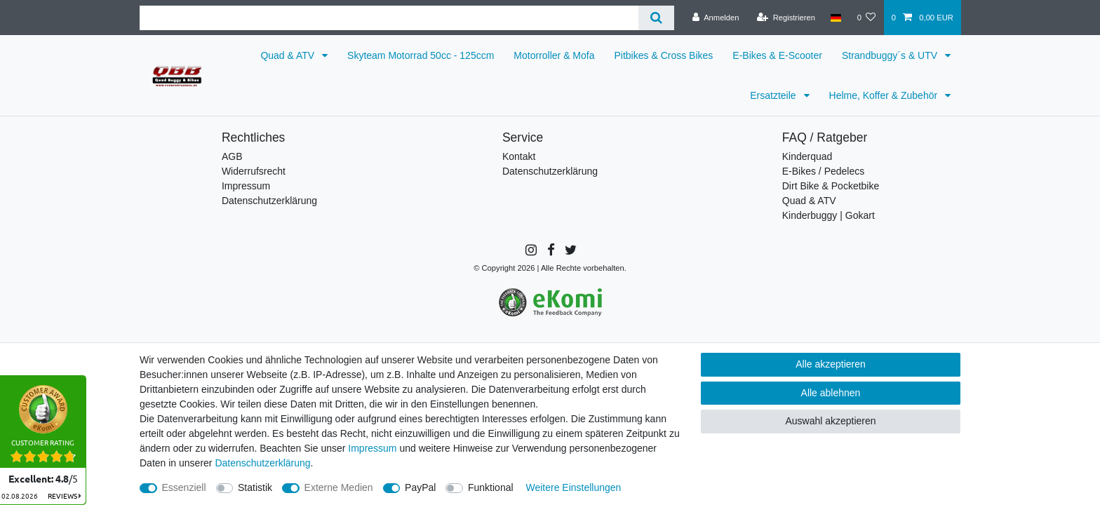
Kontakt (518, 156)
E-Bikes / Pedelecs (823, 171)
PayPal (420, 487)
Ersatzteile (774, 95)
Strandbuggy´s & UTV (891, 55)
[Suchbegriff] (389, 18)
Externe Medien (338, 487)
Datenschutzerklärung (269, 200)
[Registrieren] (786, 17)
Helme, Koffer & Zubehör (884, 95)
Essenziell (184, 487)
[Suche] (656, 18)
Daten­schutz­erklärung (262, 463)
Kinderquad (807, 156)
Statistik (255, 487)
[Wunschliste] (866, 17)
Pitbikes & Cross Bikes (664, 55)
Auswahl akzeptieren (830, 420)
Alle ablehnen (831, 392)
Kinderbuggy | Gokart (828, 215)
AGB (232, 156)
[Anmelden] (716, 17)
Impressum (246, 185)
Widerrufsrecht (254, 171)
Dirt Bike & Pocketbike (831, 185)
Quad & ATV (288, 55)
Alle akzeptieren (831, 364)
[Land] (836, 17)
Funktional (491, 487)
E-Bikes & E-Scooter (777, 55)
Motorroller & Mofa (554, 55)
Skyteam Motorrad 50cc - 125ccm (420, 55)
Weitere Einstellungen (573, 487)
